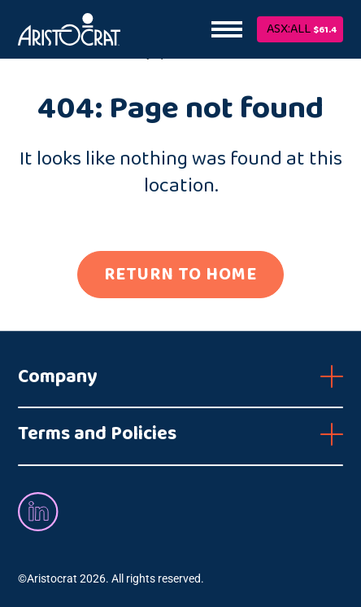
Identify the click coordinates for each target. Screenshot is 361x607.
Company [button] (58, 376)
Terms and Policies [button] (97, 433)
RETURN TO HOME (180, 274)
